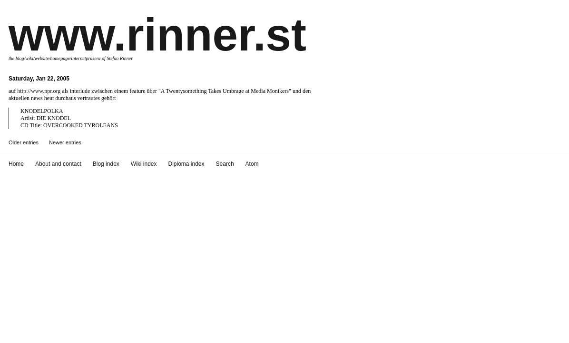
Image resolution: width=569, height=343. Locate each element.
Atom (232, 336)
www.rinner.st (157, 34)
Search (206, 336)
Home (15, 336)
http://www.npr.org (38, 91)
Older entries (24, 142)
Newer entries (65, 142)
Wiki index (132, 336)
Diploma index (171, 336)
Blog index (98, 336)
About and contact (54, 336)
